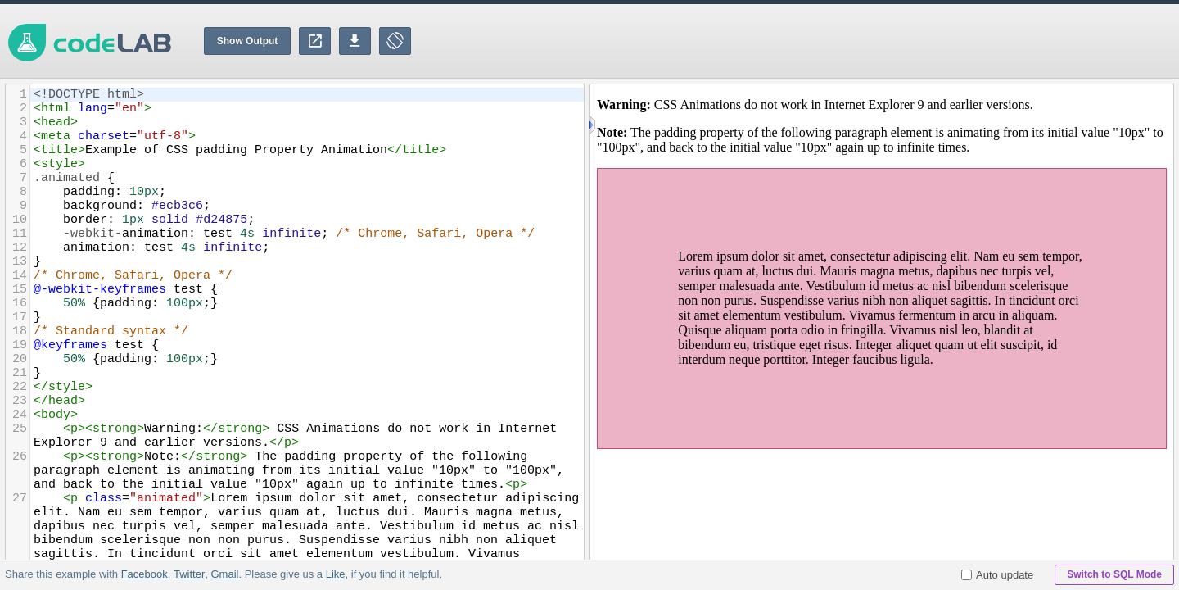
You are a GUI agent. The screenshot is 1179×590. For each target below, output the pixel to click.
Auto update (997, 575)
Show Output (247, 41)
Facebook (144, 574)
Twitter (189, 574)
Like (335, 574)
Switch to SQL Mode (1114, 574)
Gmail (224, 574)
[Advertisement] (881, 41)
